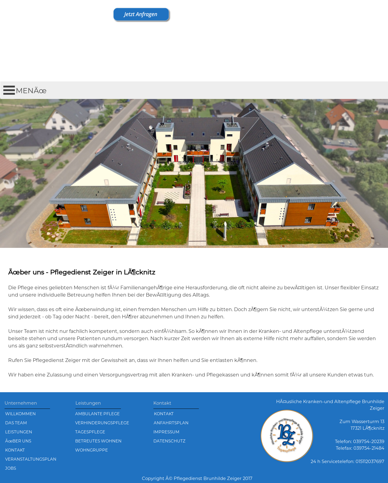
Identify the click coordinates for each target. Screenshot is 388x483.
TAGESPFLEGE (90, 431)
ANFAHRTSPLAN (171, 422)
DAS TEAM (16, 422)
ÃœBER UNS (18, 441)
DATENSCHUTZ (169, 441)
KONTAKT (164, 413)
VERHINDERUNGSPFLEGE (102, 422)
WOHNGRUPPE (91, 450)
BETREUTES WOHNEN (98, 441)
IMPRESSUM (166, 431)
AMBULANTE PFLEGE (97, 413)
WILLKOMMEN (20, 413)
